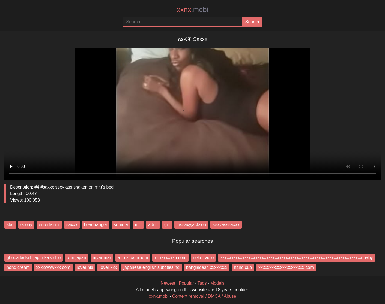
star (10, 224)
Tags (202, 283)
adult (153, 224)
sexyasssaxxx (226, 224)
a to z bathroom (133, 257)
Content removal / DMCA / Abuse (204, 296)
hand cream (18, 267)
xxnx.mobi (158, 296)
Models (217, 283)
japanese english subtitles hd (152, 267)
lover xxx (108, 267)
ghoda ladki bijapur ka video (34, 257)
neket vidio (203, 257)
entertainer (49, 224)
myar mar (102, 257)
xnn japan (76, 257)
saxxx (71, 224)
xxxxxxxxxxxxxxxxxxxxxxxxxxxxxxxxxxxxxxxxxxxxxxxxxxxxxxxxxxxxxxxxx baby (296, 257)
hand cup (243, 267)
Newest (168, 283)
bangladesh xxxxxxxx (206, 267)
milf (138, 224)
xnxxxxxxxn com (170, 257)
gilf (167, 224)
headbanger (95, 224)
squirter (121, 224)
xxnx (192, 9)
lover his (85, 267)
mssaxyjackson (191, 224)
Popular (186, 283)
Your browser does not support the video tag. (192, 111)
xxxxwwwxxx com (53, 267)
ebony (26, 224)
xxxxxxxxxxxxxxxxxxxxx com (286, 267)
